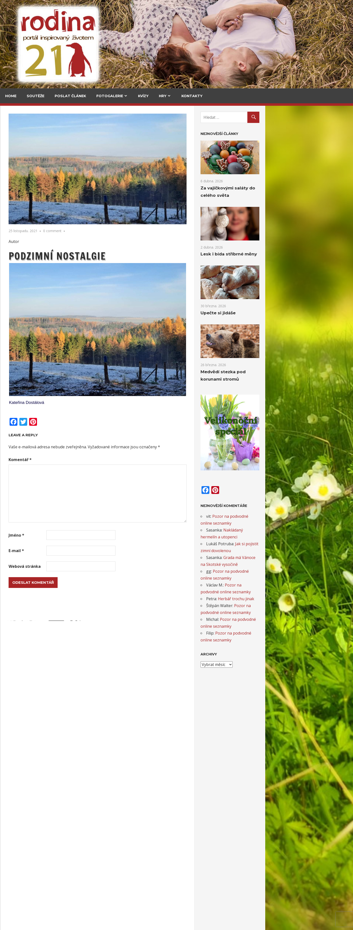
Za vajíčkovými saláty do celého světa (22, 168)
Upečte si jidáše (63, 206)
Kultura (15, 354)
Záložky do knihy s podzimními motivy (41, 892)
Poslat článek (70, 96)
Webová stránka (112, 566)
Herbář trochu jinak (324, 597)
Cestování (17, 139)
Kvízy (143, 96)
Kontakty (191, 96)
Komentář (107, 459)
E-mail (104, 550)
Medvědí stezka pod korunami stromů (21, 246)
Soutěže (35, 96)
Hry (162, 96)
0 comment (140, 230)
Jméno (104, 535)
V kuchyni (58, 139)
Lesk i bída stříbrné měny (315, 253)
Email (12, 622)
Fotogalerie (109, 96)
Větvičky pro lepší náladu (29, 731)
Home (10, 96)
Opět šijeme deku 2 (23, 811)
